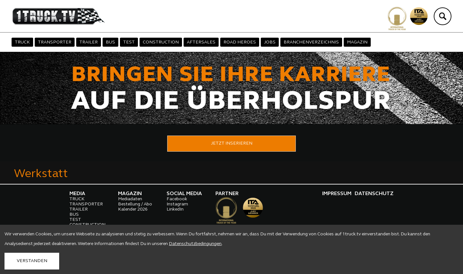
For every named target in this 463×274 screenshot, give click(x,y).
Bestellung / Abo (135, 204)
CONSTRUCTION (161, 42)
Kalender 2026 (133, 209)
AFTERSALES (201, 42)
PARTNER (227, 193)
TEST (129, 42)
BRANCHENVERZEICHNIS (311, 42)
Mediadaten (130, 199)
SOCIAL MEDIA (184, 193)
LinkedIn (175, 209)
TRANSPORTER (54, 42)
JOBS (270, 42)
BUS (110, 42)
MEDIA (77, 193)
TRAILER (88, 42)
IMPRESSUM (336, 193)
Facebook (177, 199)
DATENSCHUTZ (374, 193)
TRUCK (22, 42)
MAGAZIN (357, 42)
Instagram (177, 204)
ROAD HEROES (239, 42)
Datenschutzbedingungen (195, 243)
